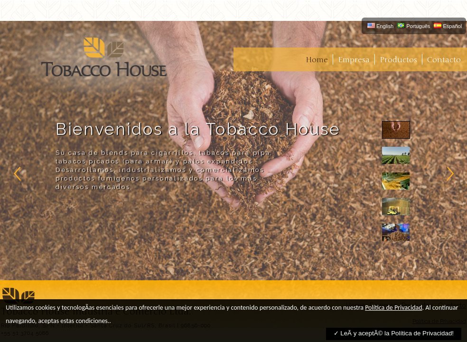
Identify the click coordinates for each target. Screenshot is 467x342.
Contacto (444, 60)
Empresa (354, 60)
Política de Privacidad (393, 308)
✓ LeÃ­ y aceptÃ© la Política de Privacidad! (394, 333)
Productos (398, 60)
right (449, 173)
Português (413, 26)
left (17, 173)
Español (448, 26)
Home (317, 60)
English (380, 26)
